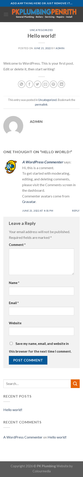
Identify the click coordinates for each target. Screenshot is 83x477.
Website (15, 323)
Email (14, 303)
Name (14, 283)
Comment (17, 245)
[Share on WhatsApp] (21, 84)
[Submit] (75, 383)
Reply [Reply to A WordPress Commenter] (76, 210)
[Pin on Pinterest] (53, 84)
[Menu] (6, 14)
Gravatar (29, 201)
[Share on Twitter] (37, 84)
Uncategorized (41, 30)
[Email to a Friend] (45, 84)
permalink (41, 104)
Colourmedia (42, 471)
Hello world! (12, 409)
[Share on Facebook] (29, 84)
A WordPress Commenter (42, 162)
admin (60, 48)
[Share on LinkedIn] (61, 84)
